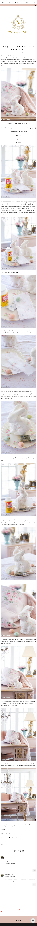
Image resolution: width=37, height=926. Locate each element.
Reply (34, 870)
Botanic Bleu (8, 857)
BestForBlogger (26, 924)
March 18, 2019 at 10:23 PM (10, 858)
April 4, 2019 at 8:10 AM (10, 876)
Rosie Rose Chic (9, 874)
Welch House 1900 (15, 924)
